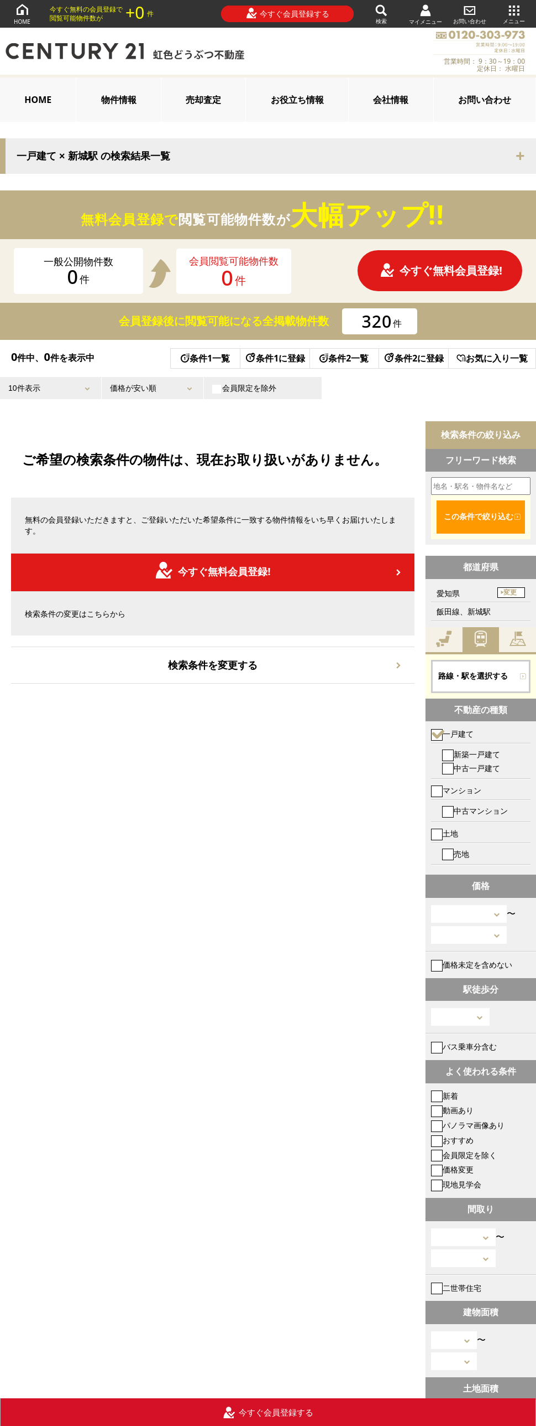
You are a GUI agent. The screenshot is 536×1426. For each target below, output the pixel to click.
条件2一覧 (344, 358)
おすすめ (452, 1140)
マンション (456, 790)
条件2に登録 (413, 358)
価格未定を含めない (471, 964)
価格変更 (452, 1169)
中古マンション (475, 810)
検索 (381, 13)
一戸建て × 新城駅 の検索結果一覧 (93, 156)
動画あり (452, 1110)
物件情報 (118, 100)
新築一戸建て (471, 754)
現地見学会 (456, 1184)
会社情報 (390, 100)
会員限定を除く (464, 1155)
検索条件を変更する (213, 664)
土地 (444, 833)
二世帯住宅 (456, 1288)
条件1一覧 (205, 358)
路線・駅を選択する (473, 675)
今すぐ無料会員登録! (441, 270)
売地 (455, 854)
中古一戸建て (471, 768)
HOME (22, 13)
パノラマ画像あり (468, 1125)
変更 (510, 592)
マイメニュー (425, 14)
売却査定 (203, 100)
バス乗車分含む (464, 1046)
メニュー (514, 13)
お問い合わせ (470, 13)
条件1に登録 (274, 358)
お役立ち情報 (297, 100)
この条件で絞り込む (478, 516)
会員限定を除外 (244, 388)
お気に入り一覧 (492, 358)
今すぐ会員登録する (287, 13)
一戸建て (452, 733)
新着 (444, 1096)
